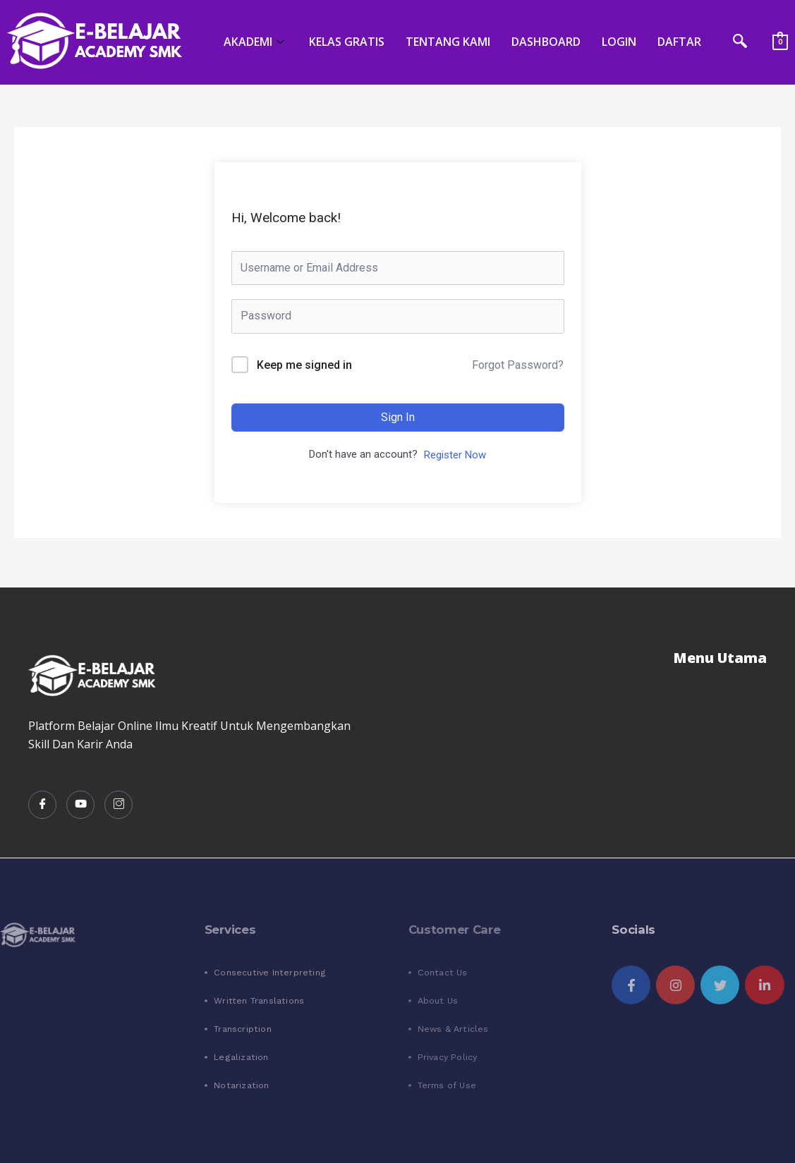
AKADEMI (256, 41)
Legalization (241, 1057)
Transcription (243, 1028)
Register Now (455, 455)
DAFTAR (679, 41)
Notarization (241, 1085)
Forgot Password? (518, 365)
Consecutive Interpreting (270, 972)
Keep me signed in (304, 365)
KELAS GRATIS (346, 41)
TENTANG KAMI (448, 41)
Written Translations (259, 1000)
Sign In (398, 417)
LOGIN (619, 41)
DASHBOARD (546, 41)
